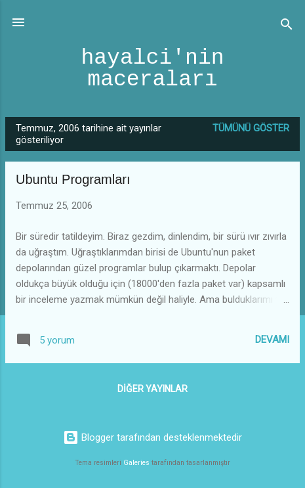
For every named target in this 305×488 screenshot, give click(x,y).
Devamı (272, 339)
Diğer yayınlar (152, 389)
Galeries (136, 462)
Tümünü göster (251, 128)
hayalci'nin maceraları (152, 68)
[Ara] (287, 27)
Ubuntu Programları (73, 179)
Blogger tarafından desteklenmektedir (152, 437)
